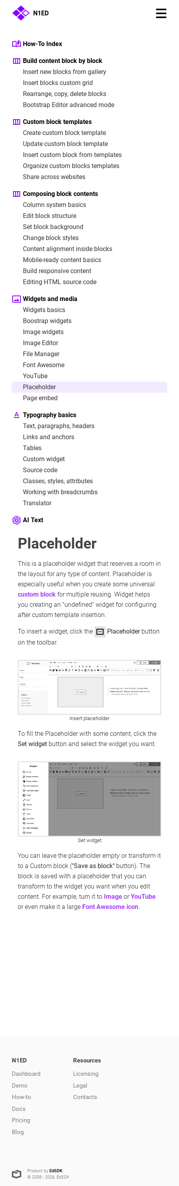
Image (113, 896)
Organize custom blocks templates (65, 166)
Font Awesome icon (110, 907)
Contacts (85, 1097)
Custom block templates (52, 122)
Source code (34, 470)
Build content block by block (57, 61)
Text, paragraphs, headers (53, 426)
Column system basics (49, 205)
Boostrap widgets (42, 321)
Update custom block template (60, 144)
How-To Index (37, 44)
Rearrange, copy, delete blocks (59, 94)
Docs (19, 1108)
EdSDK (55, 1170)
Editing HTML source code (54, 282)
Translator (31, 503)
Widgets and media (44, 299)
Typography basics (44, 415)
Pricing (21, 1120)
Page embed (35, 398)
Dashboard (26, 1073)
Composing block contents (55, 194)
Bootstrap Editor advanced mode (63, 105)
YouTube (29, 376)
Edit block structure (44, 216)
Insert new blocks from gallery (59, 72)
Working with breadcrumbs (55, 492)
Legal (80, 1085)
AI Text (27, 520)
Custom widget (38, 459)
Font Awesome (38, 365)
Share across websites (48, 177)
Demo (20, 1085)
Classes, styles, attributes (52, 481)
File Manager (35, 354)
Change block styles (45, 238)
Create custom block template (59, 133)
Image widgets (38, 332)
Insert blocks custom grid (52, 83)
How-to (21, 1097)
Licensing (85, 1073)
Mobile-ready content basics (56, 260)
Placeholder (34, 387)
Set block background (47, 227)
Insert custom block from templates (67, 155)
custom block (37, 594)
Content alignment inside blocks (62, 249)
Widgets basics (38, 310)
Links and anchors (43, 437)
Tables (26, 448)
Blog (18, 1132)
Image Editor (35, 343)
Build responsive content (51, 271)
